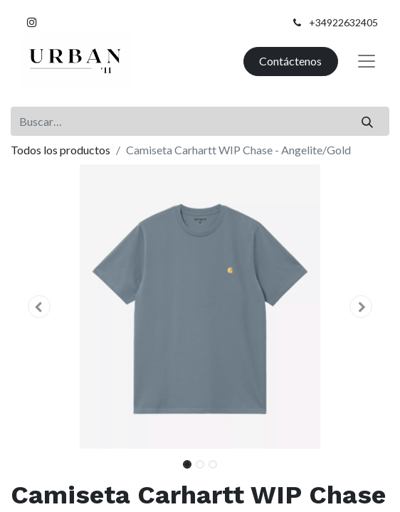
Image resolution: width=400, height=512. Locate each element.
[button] (39, 306)
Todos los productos (60, 149)
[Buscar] (367, 121)
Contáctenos (290, 61)
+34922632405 (343, 22)
